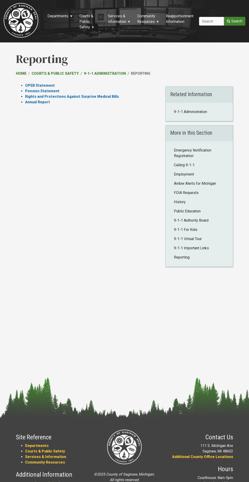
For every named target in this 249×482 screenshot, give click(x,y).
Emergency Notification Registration (192, 153)
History (180, 202)
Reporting (182, 257)
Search (234, 21)
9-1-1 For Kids (185, 229)
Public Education (187, 211)
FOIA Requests (186, 192)
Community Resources (45, 462)
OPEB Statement (40, 85)
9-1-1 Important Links (191, 248)
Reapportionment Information (179, 19)
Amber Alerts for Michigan (195, 183)
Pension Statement (42, 91)
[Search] (211, 21)
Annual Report (37, 102)
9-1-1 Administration (105, 73)
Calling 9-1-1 (184, 165)
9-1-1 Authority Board (191, 220)
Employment (184, 174)
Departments (37, 445)
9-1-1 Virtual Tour (188, 239)
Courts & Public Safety (55, 73)
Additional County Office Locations (202, 457)
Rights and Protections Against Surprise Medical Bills (72, 96)
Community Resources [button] (146, 19)
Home (21, 73)
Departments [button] (57, 16)
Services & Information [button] (117, 19)
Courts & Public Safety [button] (86, 21)
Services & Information (45, 457)
